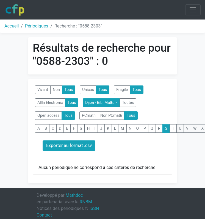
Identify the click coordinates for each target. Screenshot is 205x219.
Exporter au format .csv (69, 145)
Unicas (88, 89)
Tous (69, 89)
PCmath (89, 115)
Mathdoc (74, 195)
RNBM (86, 201)
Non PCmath (111, 115)
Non (56, 89)
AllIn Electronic (50, 102)
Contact (44, 215)
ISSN (94, 208)
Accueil (11, 26)
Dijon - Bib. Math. (99, 102)
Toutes (128, 102)
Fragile (122, 89)
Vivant (42, 89)
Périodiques (36, 26)
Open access (48, 115)
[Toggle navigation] (193, 9)
